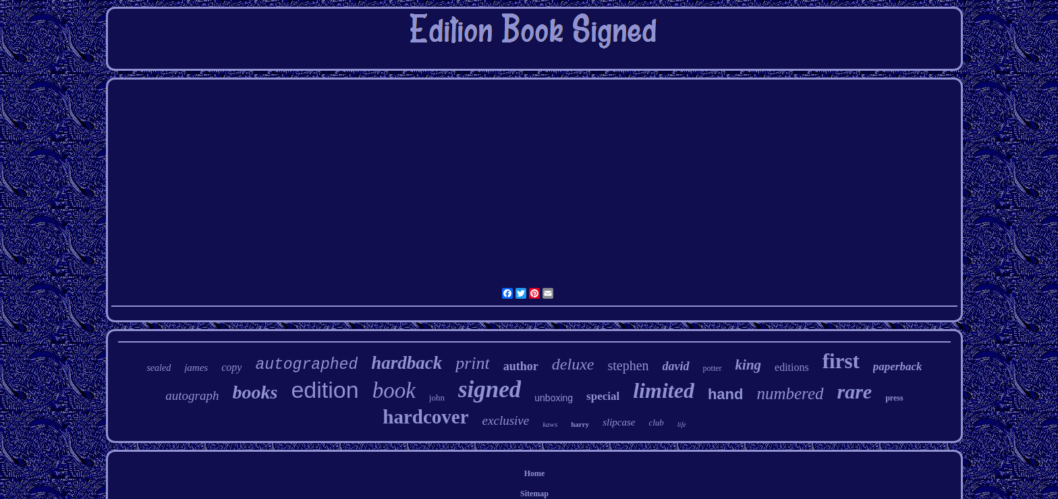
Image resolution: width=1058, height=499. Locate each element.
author (520, 366)
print (472, 363)
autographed (306, 365)
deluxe (573, 364)
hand (726, 394)
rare (854, 391)
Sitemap (534, 493)
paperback (897, 366)
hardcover (425, 417)
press (894, 398)
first (841, 361)
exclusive (506, 420)
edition (324, 390)
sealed (158, 368)
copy (231, 367)
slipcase (619, 422)
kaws (549, 424)
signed (489, 389)
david (676, 366)
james (196, 367)
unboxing (553, 397)
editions (792, 367)
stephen (627, 365)
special (602, 396)
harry (580, 424)
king (748, 365)
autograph (192, 395)
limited (663, 390)
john (437, 397)
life (681, 424)
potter (712, 368)
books (255, 392)
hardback (406, 363)
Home (534, 473)
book (394, 390)
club (655, 422)
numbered (789, 393)
